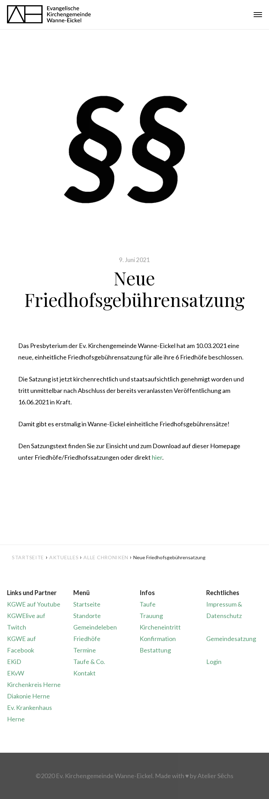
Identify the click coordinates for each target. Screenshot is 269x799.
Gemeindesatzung (231, 638)
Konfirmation (158, 638)
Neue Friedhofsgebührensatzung (134, 288)
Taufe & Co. (89, 661)
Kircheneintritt (160, 627)
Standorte (87, 615)
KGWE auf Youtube (33, 604)
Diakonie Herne (28, 696)
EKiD (14, 661)
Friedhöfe (86, 638)
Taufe (148, 604)
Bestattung (155, 650)
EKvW (15, 673)
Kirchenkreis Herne (34, 684)
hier (157, 457)
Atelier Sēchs (215, 776)
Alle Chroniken (105, 557)
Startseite (28, 557)
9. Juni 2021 (134, 259)
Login (214, 661)
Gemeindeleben (95, 627)
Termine (84, 650)
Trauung (151, 615)
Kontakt (84, 673)
